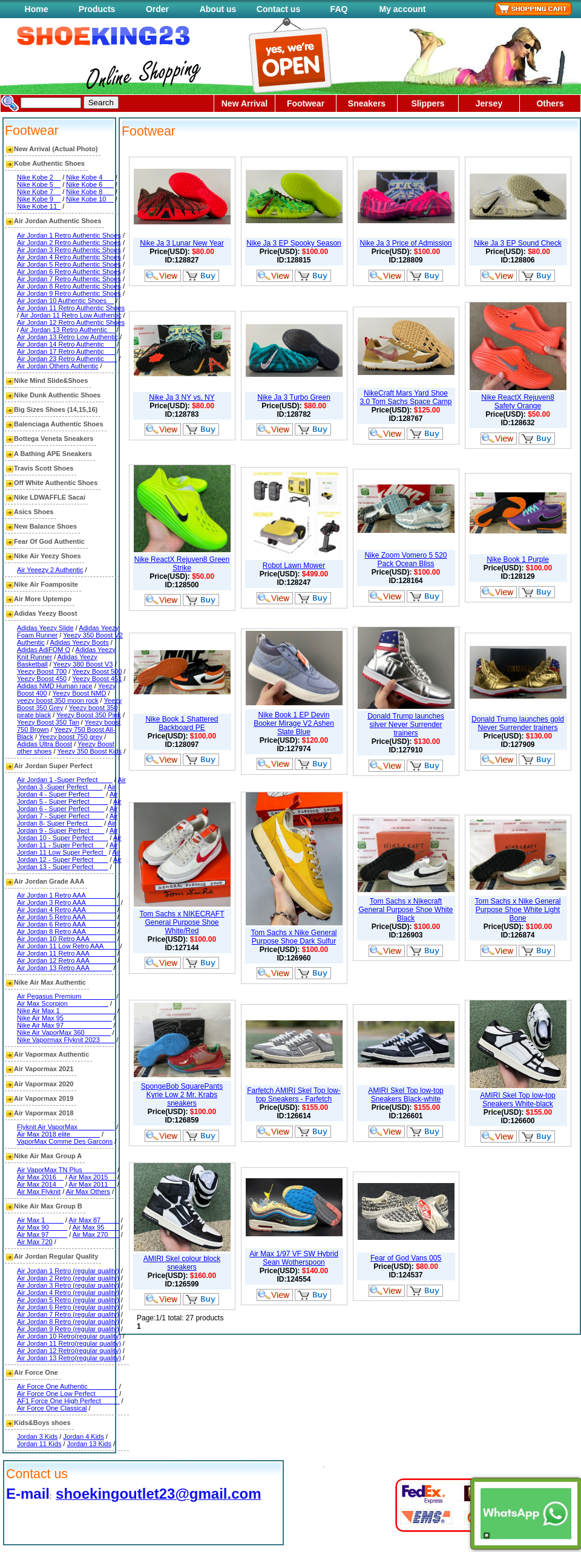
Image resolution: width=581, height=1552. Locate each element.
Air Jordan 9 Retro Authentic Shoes (69, 293)
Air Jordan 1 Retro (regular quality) (68, 1270)
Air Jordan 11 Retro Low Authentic (71, 315)
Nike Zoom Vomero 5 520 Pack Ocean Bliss (405, 559)
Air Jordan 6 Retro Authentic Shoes (69, 271)
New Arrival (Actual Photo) (55, 148)
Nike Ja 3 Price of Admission (405, 243)
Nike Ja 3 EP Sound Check (518, 243)
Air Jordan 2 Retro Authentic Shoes (69, 242)
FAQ (339, 9)
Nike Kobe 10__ (89, 199)
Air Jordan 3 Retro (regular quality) (68, 1285)
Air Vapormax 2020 (43, 1083)
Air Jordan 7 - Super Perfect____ (67, 812)
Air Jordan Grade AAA (49, 881)
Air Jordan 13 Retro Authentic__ (68, 329)
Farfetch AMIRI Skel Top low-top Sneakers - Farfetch (294, 1094)
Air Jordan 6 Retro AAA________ (66, 924)
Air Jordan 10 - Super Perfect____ (67, 834)
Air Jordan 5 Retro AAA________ (66, 917)
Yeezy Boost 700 (42, 671)
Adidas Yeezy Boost (45, 613)
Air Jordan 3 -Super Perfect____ (71, 783)
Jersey (489, 103)
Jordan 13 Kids (89, 1443)
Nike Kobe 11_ (39, 206)
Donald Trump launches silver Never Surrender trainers (405, 724)
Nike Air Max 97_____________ (64, 1025)
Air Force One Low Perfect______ (67, 1393)
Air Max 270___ (96, 1234)
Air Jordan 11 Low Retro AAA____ (68, 946)
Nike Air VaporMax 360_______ (64, 1032)
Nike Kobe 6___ (89, 184)
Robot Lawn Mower (294, 565)
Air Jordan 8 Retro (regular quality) (68, 1321)
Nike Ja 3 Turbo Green (293, 397)
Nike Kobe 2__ (39, 177)
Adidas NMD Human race (55, 686)
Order (157, 9)
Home (36, 9)
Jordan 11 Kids (39, 1443)
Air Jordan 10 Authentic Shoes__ (65, 300)
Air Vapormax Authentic (51, 1054)
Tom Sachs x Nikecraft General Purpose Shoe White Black (405, 909)
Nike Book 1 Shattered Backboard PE (181, 723)
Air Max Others (88, 1191)
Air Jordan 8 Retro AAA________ (66, 931)
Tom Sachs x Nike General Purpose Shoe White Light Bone (517, 909)
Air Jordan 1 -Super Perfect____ (65, 779)
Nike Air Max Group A (48, 1155)
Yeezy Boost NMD (80, 693)
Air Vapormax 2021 (43, 1068)
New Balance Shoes (45, 526)
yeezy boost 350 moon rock (58, 700)
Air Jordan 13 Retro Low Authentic (67, 337)
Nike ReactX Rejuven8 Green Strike (181, 563)
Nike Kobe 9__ (39, 199)
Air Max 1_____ (40, 1220)
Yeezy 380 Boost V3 (83, 664)
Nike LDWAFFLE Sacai (49, 497)
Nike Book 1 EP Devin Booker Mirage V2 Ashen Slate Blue (294, 723)
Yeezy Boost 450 (42, 678)
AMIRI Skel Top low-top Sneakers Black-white (406, 1094)
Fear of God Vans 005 (405, 1258)
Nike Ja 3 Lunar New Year (182, 243)
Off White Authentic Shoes (55, 482)
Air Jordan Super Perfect (53, 765)
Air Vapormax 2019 (43, 1098)
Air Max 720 (35, 1241)
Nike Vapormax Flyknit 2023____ (65, 1039)
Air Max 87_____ (94, 1220)
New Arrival (245, 103)
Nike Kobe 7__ (39, 191)
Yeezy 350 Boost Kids (89, 751)
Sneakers (367, 103)
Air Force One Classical (52, 1408)
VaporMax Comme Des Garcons (65, 1141)
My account (402, 9)
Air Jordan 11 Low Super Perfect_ (67, 848)
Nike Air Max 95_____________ (64, 1018)
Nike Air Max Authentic (50, 982)
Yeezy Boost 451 (97, 678)
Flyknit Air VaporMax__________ (65, 1126)
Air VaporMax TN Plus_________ (66, 1169)
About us (218, 9)
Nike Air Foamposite (46, 584)
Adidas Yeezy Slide (45, 627)
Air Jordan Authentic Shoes (57, 220)
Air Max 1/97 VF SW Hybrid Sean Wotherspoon (293, 1258)
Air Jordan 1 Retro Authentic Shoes (69, 235)
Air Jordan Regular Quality (56, 1256)
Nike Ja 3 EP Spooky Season (293, 243)
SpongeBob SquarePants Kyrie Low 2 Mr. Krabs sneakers (182, 1094)
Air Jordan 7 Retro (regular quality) (68, 1314)
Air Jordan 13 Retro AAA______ (64, 967)
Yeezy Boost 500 (97, 671)
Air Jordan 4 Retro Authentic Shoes (69, 257)
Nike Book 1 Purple (518, 559)
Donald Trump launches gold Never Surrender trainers (517, 723)
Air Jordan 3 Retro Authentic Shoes (69, 249)
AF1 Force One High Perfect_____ (68, 1400)
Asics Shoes (33, 511)
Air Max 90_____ (42, 1227)
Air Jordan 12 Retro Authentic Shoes (71, 322)
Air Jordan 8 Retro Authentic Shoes (69, 286)
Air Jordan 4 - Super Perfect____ (66, 790)
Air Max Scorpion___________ (62, 1003)
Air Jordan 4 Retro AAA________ (66, 909)
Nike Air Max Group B (48, 1206)
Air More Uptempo (42, 598)
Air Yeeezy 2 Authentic (50, 569)
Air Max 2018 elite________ (58, 1134)
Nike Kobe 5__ (39, 184)
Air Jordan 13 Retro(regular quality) (69, 1357)
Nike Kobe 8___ (89, 191)
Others (549, 103)
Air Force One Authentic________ (67, 1386)
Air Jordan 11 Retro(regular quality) (69, 1343)
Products (97, 9)
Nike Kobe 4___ (89, 177)
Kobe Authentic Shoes (49, 163)
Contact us (278, 9)
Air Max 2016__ (40, 1177)
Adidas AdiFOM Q (43, 649)
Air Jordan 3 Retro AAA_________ (68, 902)
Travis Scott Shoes (43, 468)
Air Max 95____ (96, 1227)
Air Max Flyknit (39, 1191)
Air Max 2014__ (40, 1184)
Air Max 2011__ (92, 1184)
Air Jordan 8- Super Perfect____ (67, 819)
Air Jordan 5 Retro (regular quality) (68, 1299)
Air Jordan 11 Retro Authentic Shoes (71, 307)
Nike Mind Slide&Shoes (51, 380)
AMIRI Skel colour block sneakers (181, 1262)
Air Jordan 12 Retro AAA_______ (66, 960)
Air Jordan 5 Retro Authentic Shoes (69, 264)
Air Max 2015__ (92, 1177)
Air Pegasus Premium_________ (65, 996)
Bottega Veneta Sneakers (53, 438)
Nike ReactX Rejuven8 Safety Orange (517, 401)
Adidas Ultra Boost (44, 744)
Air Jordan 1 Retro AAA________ (66, 895)
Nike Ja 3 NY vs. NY (181, 397)
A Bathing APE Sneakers (53, 453)
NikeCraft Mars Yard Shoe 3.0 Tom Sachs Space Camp (406, 397)
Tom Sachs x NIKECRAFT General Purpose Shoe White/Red (181, 922)
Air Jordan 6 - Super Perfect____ (69, 805)
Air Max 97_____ (42, 1234)
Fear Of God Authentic (49, 541)
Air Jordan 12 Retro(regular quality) (69, 1350)
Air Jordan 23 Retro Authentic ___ (67, 358)
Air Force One (36, 1372)
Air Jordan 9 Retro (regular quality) (68, 1328)
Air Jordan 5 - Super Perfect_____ (67, 798)
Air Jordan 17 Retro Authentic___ (66, 351)
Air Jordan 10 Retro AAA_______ (66, 938)
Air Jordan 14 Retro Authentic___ (66, 344)
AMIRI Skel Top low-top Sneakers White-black (518, 1099)
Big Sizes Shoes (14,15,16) (55, 409)
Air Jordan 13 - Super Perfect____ (69, 863)
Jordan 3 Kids (37, 1436)
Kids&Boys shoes (42, 1422)
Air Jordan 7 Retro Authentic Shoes (69, 278)
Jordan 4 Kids (83, 1436)
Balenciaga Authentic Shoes (58, 424)
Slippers (427, 103)
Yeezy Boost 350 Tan (48, 722)
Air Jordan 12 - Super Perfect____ (68, 856)
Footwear (305, 103)
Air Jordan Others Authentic (58, 366)
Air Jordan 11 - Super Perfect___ (69, 841)
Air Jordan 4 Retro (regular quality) (68, 1292)
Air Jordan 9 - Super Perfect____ (66, 827)
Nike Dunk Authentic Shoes (57, 395)
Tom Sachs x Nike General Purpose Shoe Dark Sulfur (293, 936)
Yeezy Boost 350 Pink (88, 715)
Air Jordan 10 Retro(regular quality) (69, 1336)
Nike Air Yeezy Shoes (47, 555)
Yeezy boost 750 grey (70, 736)
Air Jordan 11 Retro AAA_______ (66, 953)
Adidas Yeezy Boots (79, 642)
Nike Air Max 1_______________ (66, 1010)
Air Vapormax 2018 (43, 1113)
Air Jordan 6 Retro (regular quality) (68, 1307)
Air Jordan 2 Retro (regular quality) (68, 1278)
